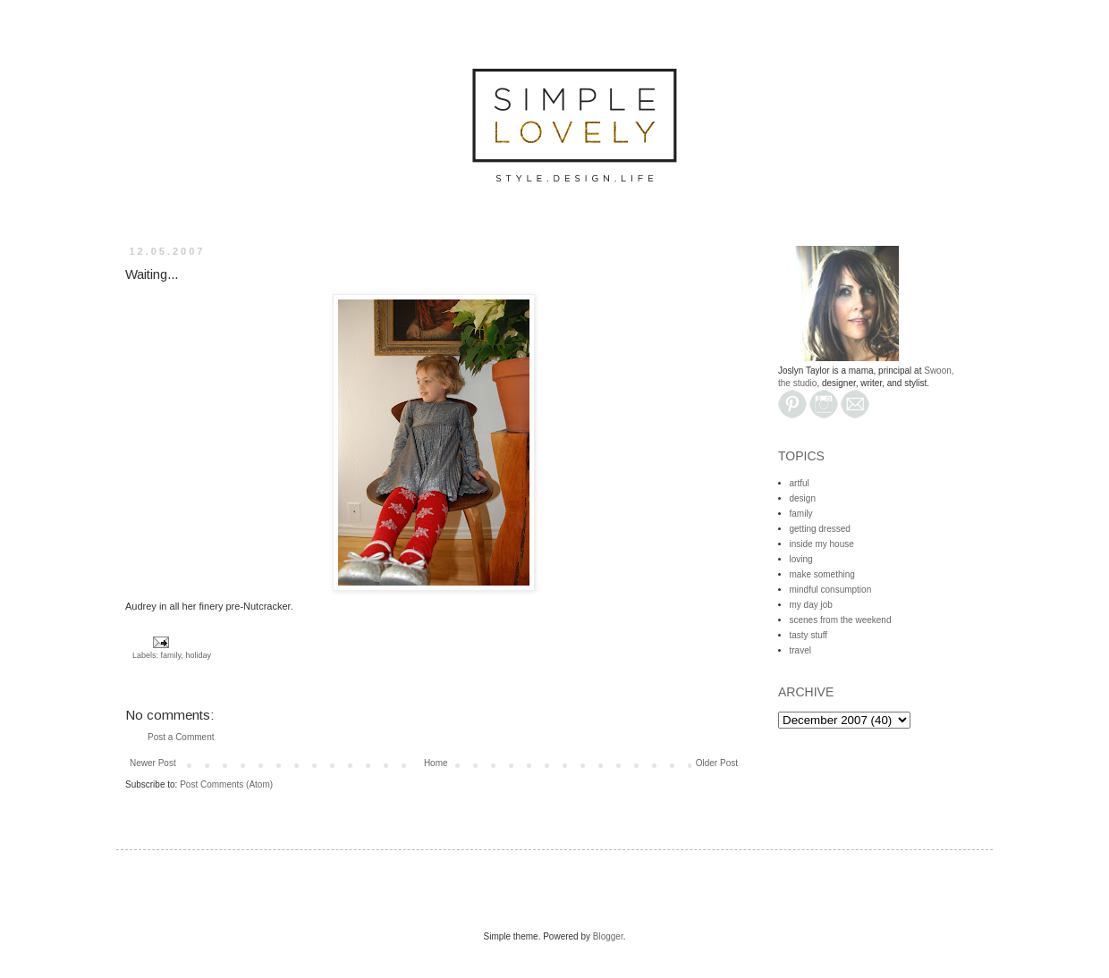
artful (799, 483)
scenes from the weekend (841, 620)
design (803, 498)
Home (436, 763)
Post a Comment (181, 737)
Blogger (608, 936)
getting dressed (820, 529)
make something (822, 574)
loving (801, 559)
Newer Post (153, 763)
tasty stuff (809, 635)
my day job (811, 605)
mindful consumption (831, 589)
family (171, 655)
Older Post (717, 763)
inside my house (822, 544)
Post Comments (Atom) (226, 784)
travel (800, 650)
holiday (198, 655)
